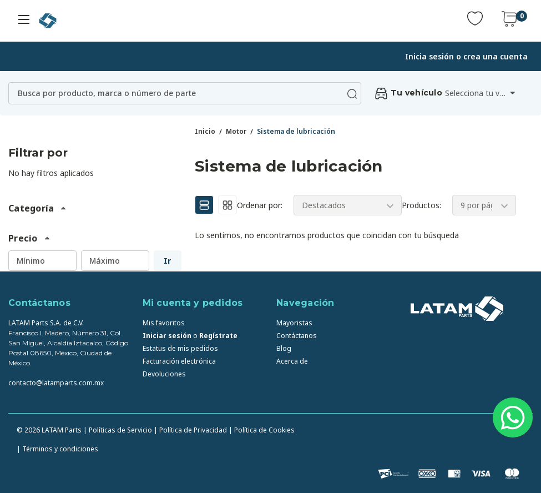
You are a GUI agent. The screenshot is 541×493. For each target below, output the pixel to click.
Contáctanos (296, 335)
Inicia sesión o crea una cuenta (466, 56)
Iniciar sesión (167, 335)
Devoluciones (164, 374)
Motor (236, 131)
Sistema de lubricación (296, 131)
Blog (283, 348)
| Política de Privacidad (190, 430)
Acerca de (292, 361)
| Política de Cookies (262, 430)
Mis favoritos (164, 323)
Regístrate (218, 335)
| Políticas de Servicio (117, 430)
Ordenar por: (259, 205)
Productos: (421, 205)
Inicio (205, 131)
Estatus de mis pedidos (180, 348)
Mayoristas (294, 323)
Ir (167, 260)
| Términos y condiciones (57, 449)
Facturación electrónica (179, 361)
